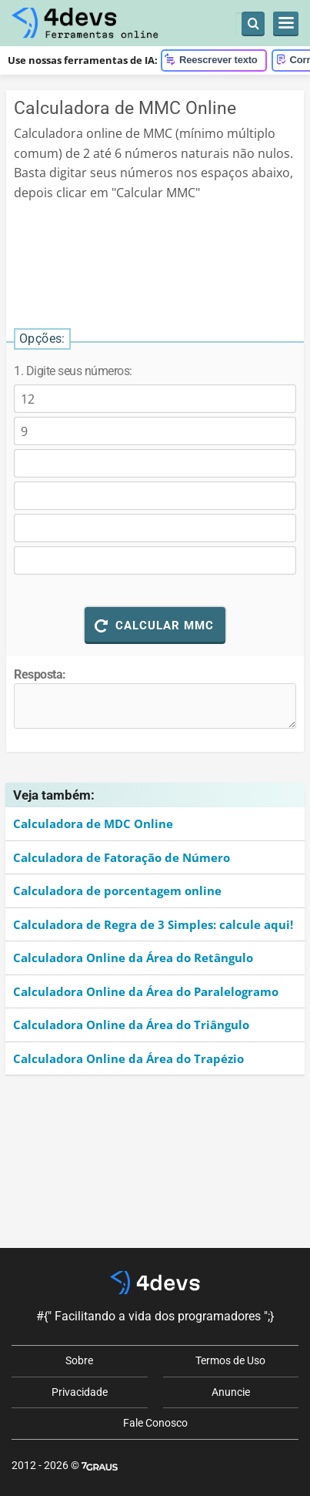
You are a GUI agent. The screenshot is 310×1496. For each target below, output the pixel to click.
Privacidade (80, 1392)
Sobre (79, 1360)
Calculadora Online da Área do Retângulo (133, 957)
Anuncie (231, 1392)
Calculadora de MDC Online (93, 823)
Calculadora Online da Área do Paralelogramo (145, 991)
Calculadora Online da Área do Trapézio (128, 1058)
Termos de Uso (230, 1360)
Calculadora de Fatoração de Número (121, 857)
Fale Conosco (155, 1423)
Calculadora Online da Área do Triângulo (131, 1024)
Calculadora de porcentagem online (117, 890)
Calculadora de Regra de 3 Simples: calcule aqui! (153, 924)
